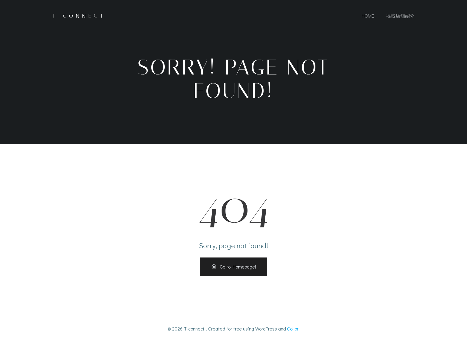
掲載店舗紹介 (400, 16)
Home (368, 16)
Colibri (293, 328)
